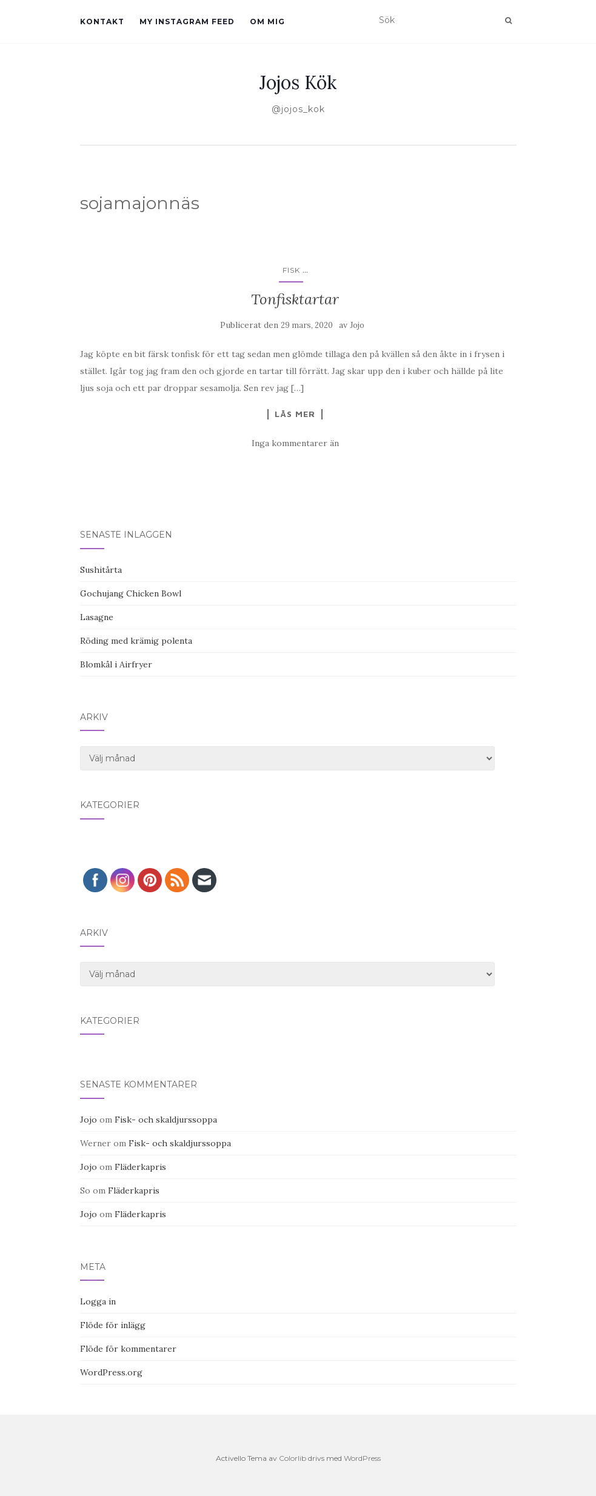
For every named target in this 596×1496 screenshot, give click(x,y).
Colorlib (292, 1458)
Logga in (98, 1301)
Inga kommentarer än (295, 443)
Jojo (357, 325)
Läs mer (295, 414)
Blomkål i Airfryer (116, 664)
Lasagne (96, 617)
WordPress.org (111, 1372)
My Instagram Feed (187, 21)
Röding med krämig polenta (136, 640)
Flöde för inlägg (113, 1325)
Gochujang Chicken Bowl (130, 593)
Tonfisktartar (295, 299)
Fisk (291, 270)
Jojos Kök (298, 82)
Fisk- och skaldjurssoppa (166, 1119)
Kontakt (102, 21)
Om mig (267, 21)
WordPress (362, 1458)
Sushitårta (101, 569)
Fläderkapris (140, 1166)
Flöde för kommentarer (128, 1348)
